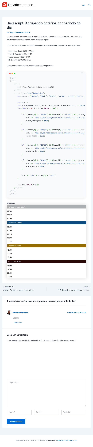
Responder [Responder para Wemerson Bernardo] (18, 323)
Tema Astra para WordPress (66, 440)
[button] (89, 4)
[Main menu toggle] (83, 4)
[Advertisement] (46, 361)
